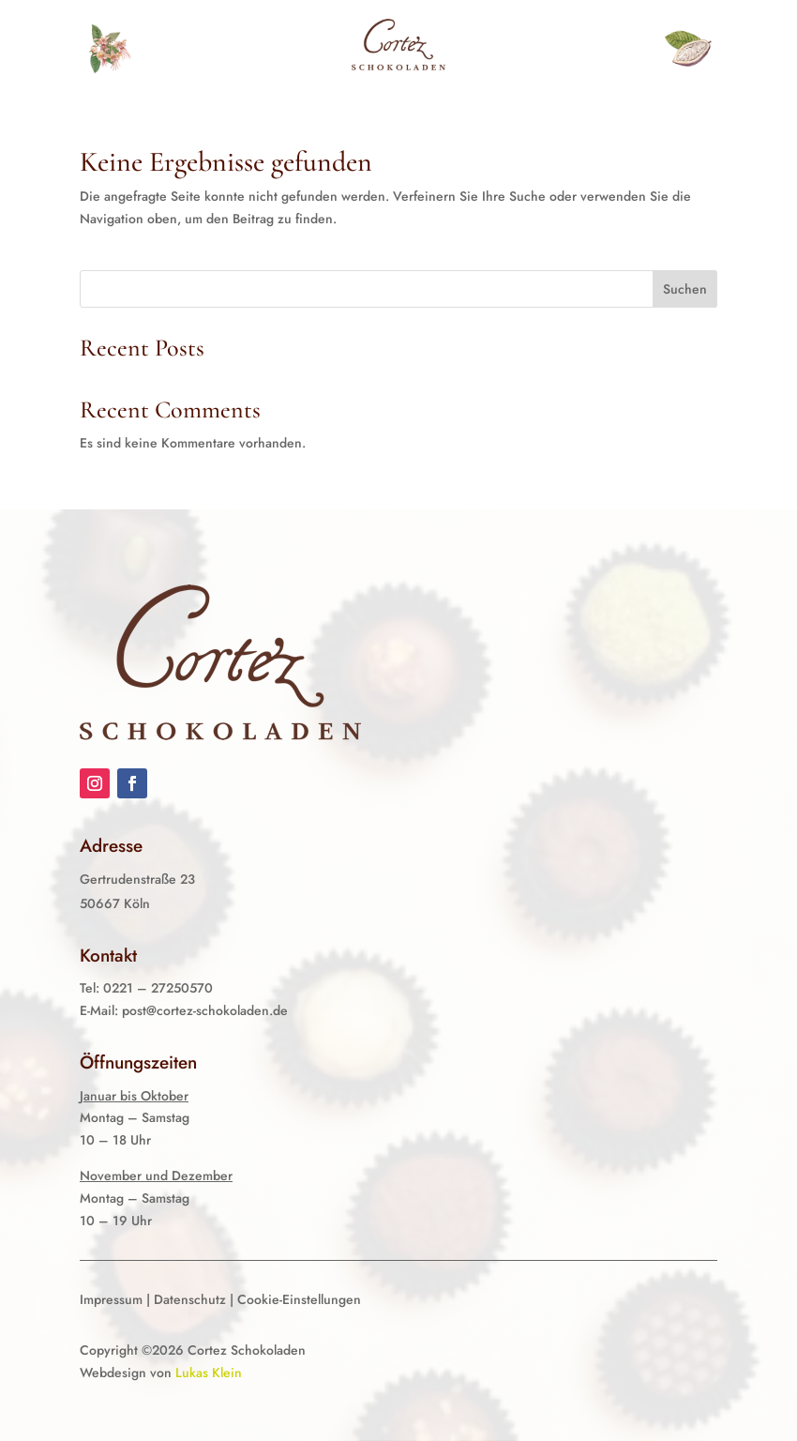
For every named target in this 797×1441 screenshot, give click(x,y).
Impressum (111, 1299)
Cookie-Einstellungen (299, 1299)
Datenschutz (190, 1299)
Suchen (685, 289)
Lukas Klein (208, 1372)
